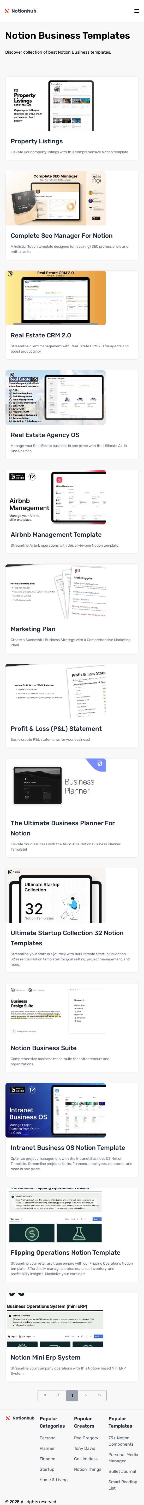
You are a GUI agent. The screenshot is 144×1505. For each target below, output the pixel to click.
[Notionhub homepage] (20, 11)
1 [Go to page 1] (72, 1395)
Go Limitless (86, 1458)
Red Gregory (86, 1437)
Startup (47, 1469)
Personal (48, 1437)
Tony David (84, 1448)
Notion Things (87, 1469)
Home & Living (54, 1479)
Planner (47, 1448)
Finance (47, 1458)
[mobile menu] (137, 11)
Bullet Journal (122, 1471)
